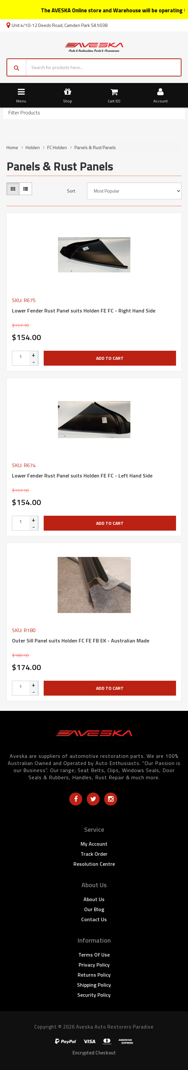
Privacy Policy (94, 965)
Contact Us (94, 919)
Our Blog (94, 909)
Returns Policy (94, 975)
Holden (33, 147)
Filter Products (24, 113)
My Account (94, 844)
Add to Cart (110, 358)
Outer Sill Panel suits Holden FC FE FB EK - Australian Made (80, 640)
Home (12, 147)
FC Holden (57, 147)
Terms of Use (94, 954)
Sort (71, 191)
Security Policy (94, 995)
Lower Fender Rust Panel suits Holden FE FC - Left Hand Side (82, 475)
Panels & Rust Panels (95, 147)
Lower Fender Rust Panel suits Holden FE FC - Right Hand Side (83, 310)
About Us (94, 899)
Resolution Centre (94, 864)
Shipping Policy (94, 985)
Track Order (94, 854)
